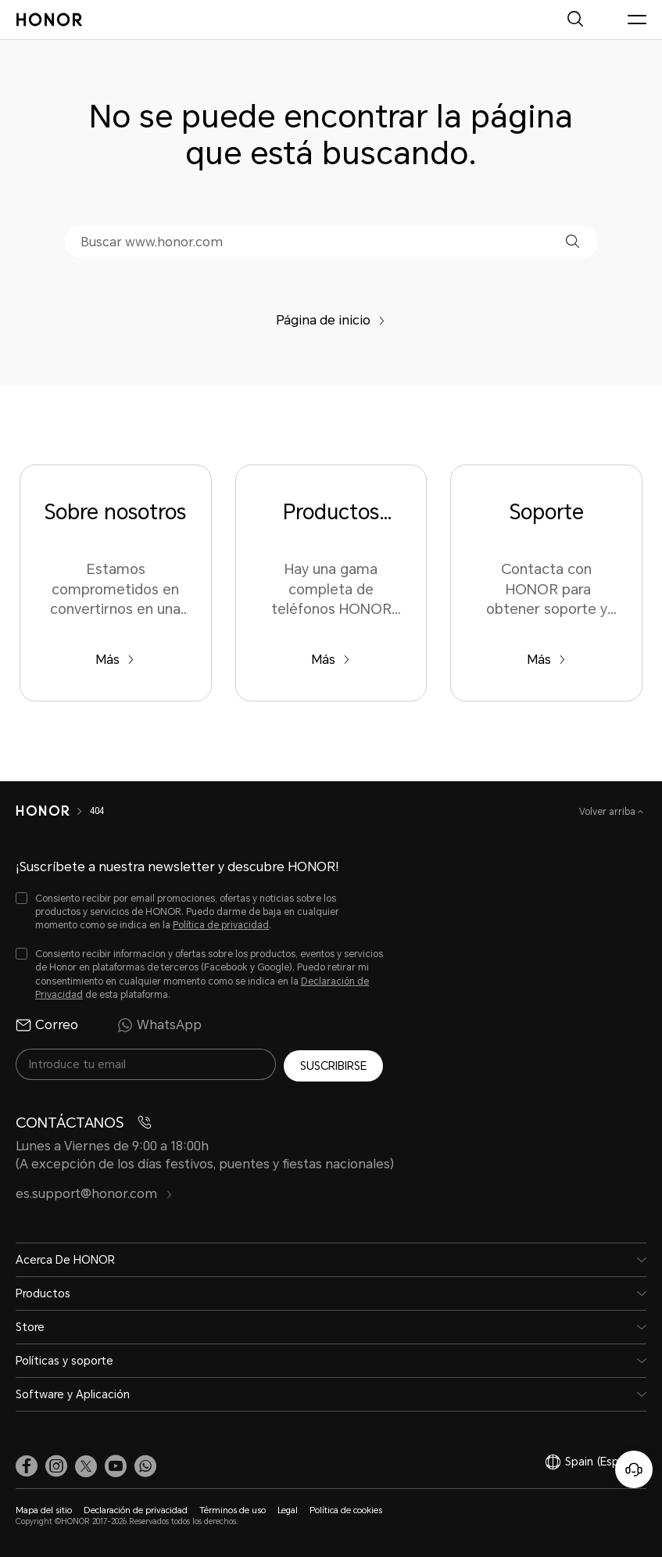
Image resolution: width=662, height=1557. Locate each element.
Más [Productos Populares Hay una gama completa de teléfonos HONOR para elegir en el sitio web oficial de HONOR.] (330, 659)
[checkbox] (199, 912)
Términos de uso (232, 1508)
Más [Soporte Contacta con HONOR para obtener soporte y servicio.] (546, 659)
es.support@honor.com (94, 1191)
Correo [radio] (47, 1025)
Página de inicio (330, 320)
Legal (287, 1508)
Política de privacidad (221, 925)
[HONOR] (43, 811)
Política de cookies (346, 1508)
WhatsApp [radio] (159, 1025)
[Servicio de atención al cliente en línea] (634, 1469)
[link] (27, 1463)
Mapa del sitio (44, 1508)
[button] (572, 241)
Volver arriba (608, 811)
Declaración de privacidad (136, 1508)
